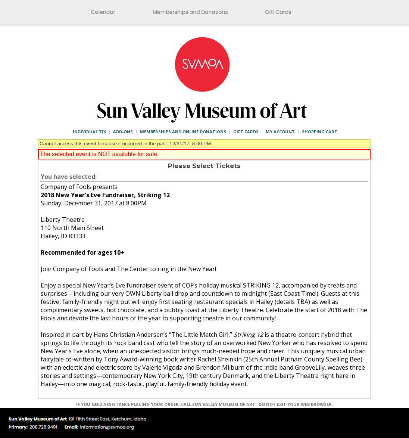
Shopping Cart (319, 131)
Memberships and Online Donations (183, 131)
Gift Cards (246, 131)
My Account (280, 131)
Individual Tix (89, 131)
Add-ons (123, 131)
